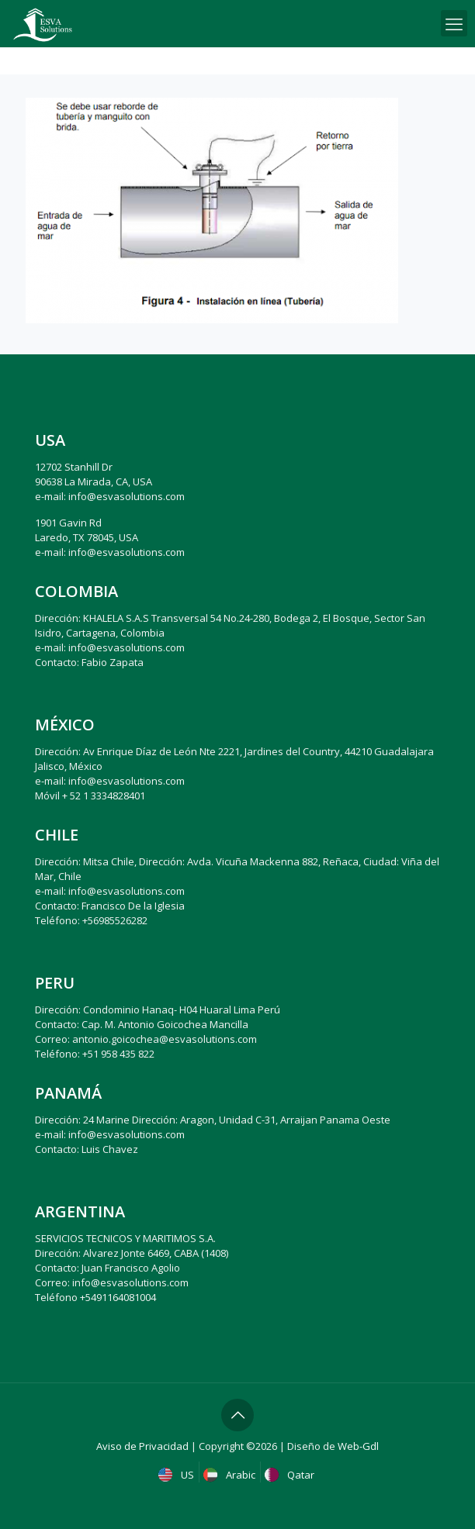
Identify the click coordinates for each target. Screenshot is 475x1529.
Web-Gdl (358, 1446)
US (177, 1475)
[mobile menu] (454, 23)
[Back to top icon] (237, 1415)
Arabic (230, 1475)
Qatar (291, 1475)
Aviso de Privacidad (142, 1446)
